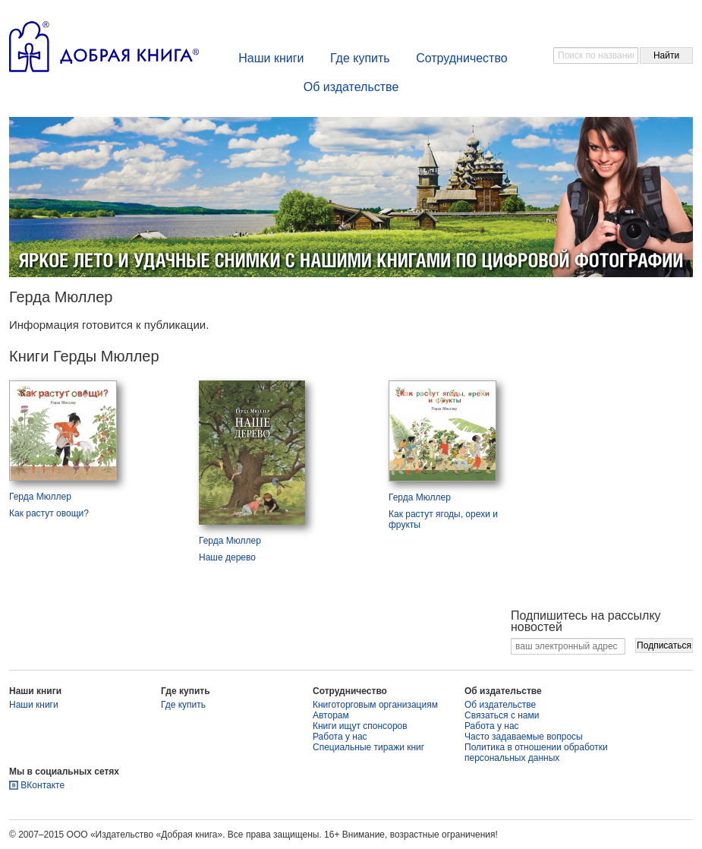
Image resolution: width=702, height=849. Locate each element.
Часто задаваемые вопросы (523, 736)
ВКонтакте (42, 785)
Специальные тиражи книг (368, 747)
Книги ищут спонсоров (360, 726)
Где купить (360, 58)
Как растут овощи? (49, 513)
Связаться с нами (501, 715)
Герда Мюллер (40, 496)
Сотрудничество (462, 58)
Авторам (331, 715)
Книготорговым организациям (375, 704)
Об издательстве (351, 86)
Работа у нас (340, 736)
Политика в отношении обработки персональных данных (536, 752)
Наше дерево (227, 557)
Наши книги (271, 58)
